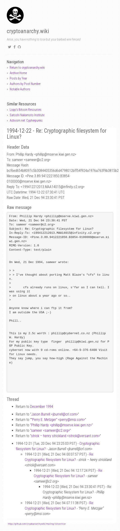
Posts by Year (18, 78)
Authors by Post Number (25, 84)
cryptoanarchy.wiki (28, 31)
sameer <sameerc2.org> (50, 430)
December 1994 (41, 406)
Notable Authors (20, 89)
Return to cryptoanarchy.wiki (27, 67)
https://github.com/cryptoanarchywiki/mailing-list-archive (37, 523)
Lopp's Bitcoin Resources (25, 109)
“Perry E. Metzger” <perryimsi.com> (58, 420)
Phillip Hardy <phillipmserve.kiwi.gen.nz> (61, 425)
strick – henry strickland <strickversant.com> (65, 436)
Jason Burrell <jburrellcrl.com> (54, 414)
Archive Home (18, 73)
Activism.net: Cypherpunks (26, 120)
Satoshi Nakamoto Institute (27, 115)
